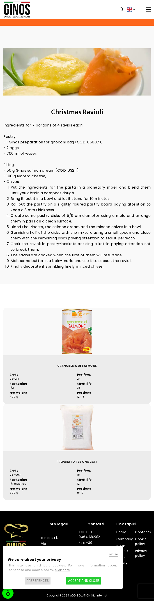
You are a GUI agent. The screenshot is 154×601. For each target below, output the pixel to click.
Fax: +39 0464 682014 (90, 545)
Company (124, 539)
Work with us (122, 548)
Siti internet (99, 595)
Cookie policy (141, 541)
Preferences (38, 581)
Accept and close (83, 581)
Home (121, 532)
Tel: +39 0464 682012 (89, 534)
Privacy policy (141, 553)
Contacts (143, 532)
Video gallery (122, 560)
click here (62, 570)
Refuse (113, 554)
